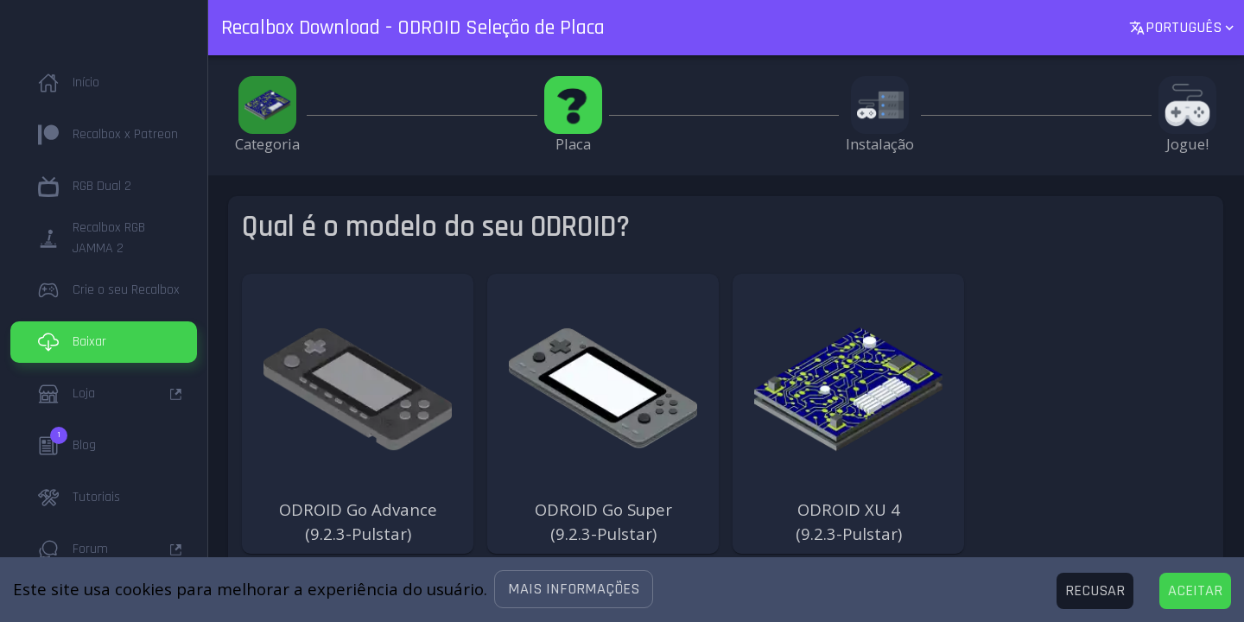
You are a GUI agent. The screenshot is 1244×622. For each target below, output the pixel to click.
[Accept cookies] (1195, 591)
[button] (573, 589)
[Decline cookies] (1095, 591)
